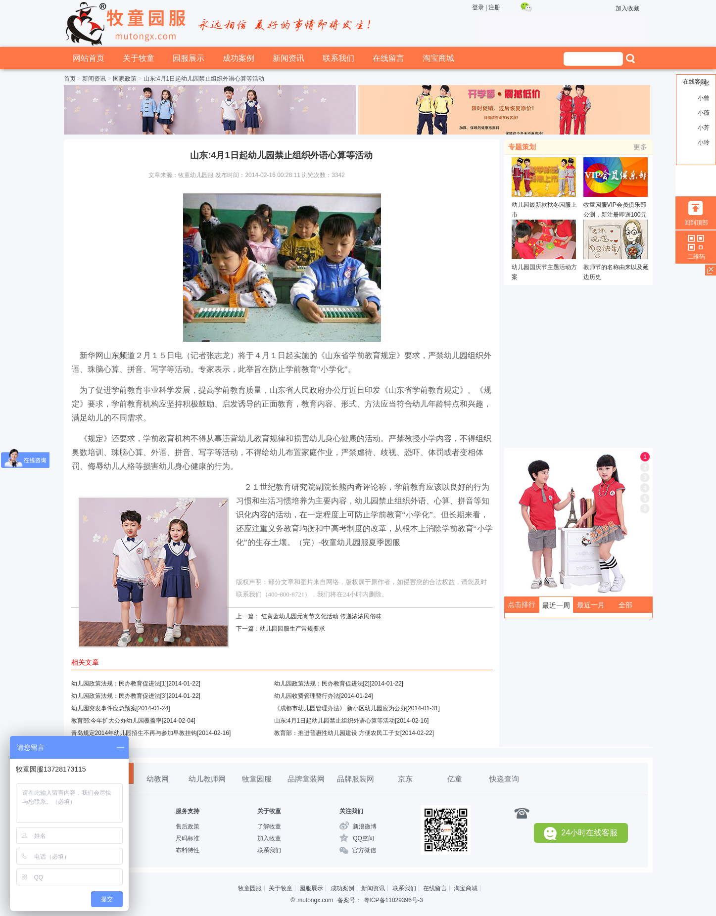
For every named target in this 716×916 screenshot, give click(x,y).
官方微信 (364, 850)
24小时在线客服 (581, 833)
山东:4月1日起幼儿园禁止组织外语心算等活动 (334, 720)
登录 (478, 7)
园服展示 (188, 58)
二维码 (696, 256)
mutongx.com (315, 900)
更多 (640, 147)
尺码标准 (187, 838)
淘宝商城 (438, 58)
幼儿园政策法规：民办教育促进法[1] (119, 683)
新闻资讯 (288, 58)
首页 (70, 78)
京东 (405, 779)
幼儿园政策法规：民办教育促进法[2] (322, 683)
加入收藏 (627, 8)
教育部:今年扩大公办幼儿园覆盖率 (116, 720)
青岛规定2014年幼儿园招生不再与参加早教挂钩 (134, 733)
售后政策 (187, 826)
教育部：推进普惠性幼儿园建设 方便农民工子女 (337, 733)
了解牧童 (269, 826)
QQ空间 (363, 838)
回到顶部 (696, 222)
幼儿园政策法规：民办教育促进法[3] (119, 695)
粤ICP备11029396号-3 (393, 900)
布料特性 (187, 850)
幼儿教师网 (207, 779)
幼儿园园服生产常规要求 (292, 628)
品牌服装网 (355, 779)
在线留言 (388, 58)
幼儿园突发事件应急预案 (104, 708)
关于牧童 (138, 58)
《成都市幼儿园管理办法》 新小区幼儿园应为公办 (340, 708)
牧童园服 (257, 779)
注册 (494, 7)
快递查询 (504, 779)
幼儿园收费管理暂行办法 (306, 695)
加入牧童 (269, 838)
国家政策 (125, 78)
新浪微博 (365, 826)
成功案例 (238, 58)
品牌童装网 (306, 779)
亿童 (454, 779)
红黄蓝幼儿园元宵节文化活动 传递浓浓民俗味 (321, 616)
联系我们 (338, 58)
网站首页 (88, 58)
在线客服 (695, 81)
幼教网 (157, 779)
